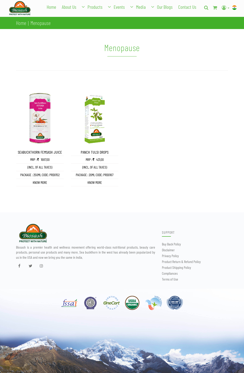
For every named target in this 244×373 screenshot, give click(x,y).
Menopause (40, 23)
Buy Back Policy (171, 244)
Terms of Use (170, 279)
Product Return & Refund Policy (181, 261)
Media (141, 7)
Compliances (170, 273)
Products (94, 7)
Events (119, 7)
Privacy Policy (170, 256)
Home (51, 7)
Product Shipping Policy (176, 267)
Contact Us (187, 7)
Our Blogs (165, 7)
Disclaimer (168, 250)
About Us (69, 7)
